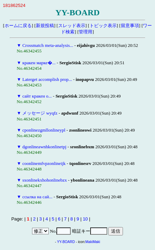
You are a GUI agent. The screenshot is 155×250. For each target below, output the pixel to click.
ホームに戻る (18, 25)
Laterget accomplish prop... (47, 79)
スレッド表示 (71, 25)
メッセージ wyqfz (39, 113)
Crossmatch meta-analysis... (47, 45)
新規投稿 (45, 25)
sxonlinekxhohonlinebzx (44, 180)
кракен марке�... (38, 62)
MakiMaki (92, 242)
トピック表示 (103, 25)
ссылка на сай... (37, 196)
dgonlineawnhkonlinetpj (44, 146)
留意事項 (130, 25)
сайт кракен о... (37, 96)
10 (85, 219)
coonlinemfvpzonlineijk (43, 163)
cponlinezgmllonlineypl (43, 130)
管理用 (85, 31)
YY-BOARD (66, 242)
